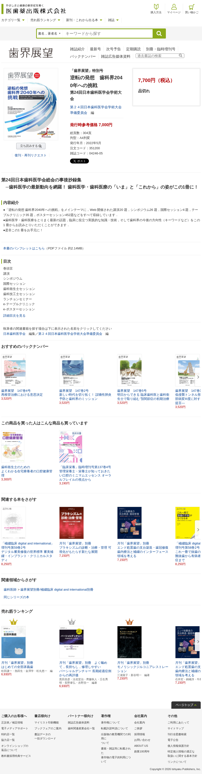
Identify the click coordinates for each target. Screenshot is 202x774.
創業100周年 (141, 751)
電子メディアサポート (14, 728)
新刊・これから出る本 (82, 20)
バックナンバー (83, 56)
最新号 (95, 49)
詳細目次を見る (14, 315)
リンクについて (177, 761)
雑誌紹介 (77, 49)
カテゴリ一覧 (10, 20)
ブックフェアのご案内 (47, 728)
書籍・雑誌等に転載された (116, 755)
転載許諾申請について (114, 728)
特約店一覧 (8, 734)
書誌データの (49, 737)
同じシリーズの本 (16, 597)
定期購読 (133, 49)
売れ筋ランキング (43, 20)
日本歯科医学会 (14, 334)
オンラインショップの (16, 748)
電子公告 (173, 739)
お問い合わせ (142, 739)
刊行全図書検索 (177, 734)
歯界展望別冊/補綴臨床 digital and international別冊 (56, 589)
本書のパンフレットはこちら (24, 248)
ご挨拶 (138, 728)
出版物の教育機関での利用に (116, 739)
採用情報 (139, 734)
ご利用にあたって (178, 722)
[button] (197, 377)
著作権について (110, 722)
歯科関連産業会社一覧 (81, 728)
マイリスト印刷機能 (46, 722)
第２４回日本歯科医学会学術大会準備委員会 (70, 334)
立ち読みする (29, 146)
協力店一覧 (8, 739)
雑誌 (111, 20)
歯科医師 (10, 589)
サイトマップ (176, 728)
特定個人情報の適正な (183, 754)
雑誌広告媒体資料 (115, 56)
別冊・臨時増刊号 (160, 49)
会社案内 (139, 722)
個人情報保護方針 (178, 745)
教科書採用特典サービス (16, 755)
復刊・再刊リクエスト (31, 155)
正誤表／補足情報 (12, 722)
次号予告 (113, 49)
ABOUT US (141, 745)
